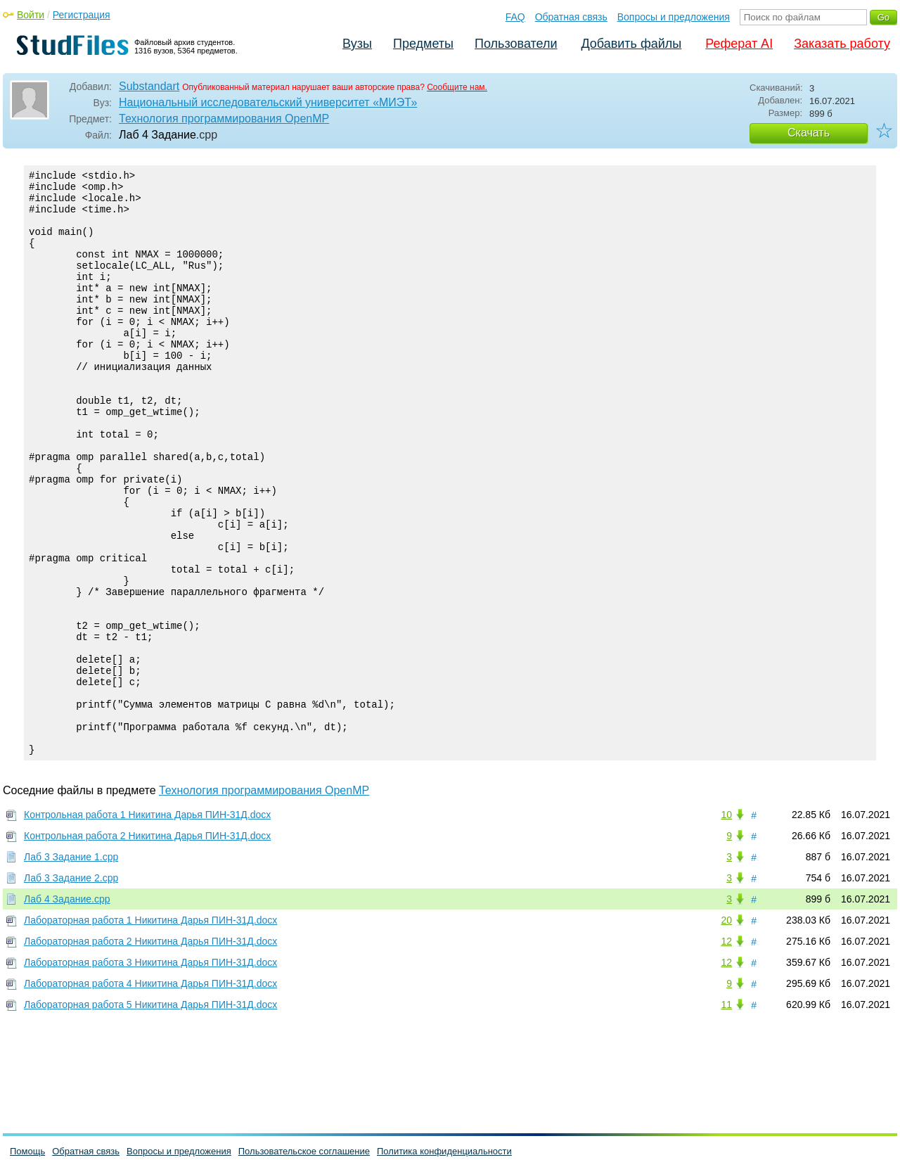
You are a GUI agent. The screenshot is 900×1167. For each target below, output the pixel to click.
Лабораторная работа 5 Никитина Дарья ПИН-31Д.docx (150, 1114)
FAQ (515, 17)
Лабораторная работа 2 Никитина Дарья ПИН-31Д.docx (150, 1051)
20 (726, 1029)
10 (726, 924)
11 (726, 1114)
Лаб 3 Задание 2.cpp (71, 987)
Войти (30, 14)
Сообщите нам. (457, 87)
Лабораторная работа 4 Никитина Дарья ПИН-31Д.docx (150, 1093)
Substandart (149, 86)
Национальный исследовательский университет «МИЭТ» (268, 102)
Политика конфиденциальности (444, 1151)
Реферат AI (739, 44)
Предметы (423, 44)
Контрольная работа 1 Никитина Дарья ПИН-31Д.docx (147, 924)
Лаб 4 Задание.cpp (67, 1008)
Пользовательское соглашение (304, 1151)
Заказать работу (842, 44)
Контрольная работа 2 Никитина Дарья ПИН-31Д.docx (147, 945)
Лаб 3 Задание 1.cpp (71, 966)
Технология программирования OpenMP (224, 119)
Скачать (809, 133)
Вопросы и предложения (673, 17)
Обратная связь (571, 17)
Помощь (27, 1151)
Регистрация (81, 14)
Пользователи (516, 44)
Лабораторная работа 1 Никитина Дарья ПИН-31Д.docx (150, 1029)
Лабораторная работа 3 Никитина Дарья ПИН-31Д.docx (150, 1072)
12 (726, 1051)
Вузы (357, 44)
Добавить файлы (631, 44)
